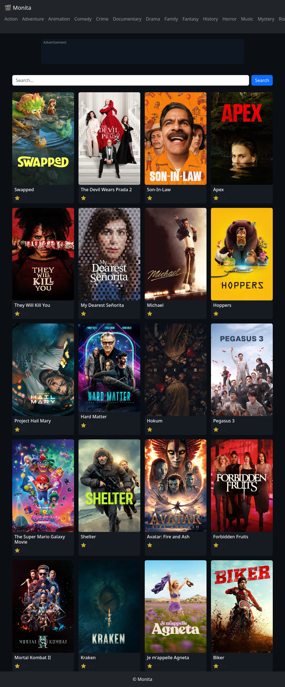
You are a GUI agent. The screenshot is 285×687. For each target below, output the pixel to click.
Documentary (127, 19)
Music (247, 19)
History (210, 19)
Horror (229, 19)
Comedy (83, 19)
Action (11, 19)
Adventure (33, 19)
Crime (102, 19)
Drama (153, 19)
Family (171, 19)
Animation (59, 19)
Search (262, 80)
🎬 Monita (17, 7)
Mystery (266, 19)
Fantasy (191, 19)
